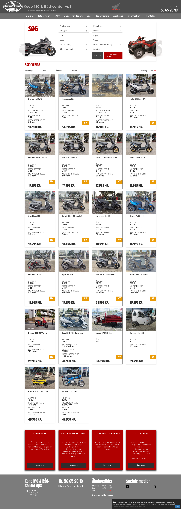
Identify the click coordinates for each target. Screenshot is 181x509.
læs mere (40, 465)
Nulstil (97, 56)
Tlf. (71, 481)
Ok (177, 507)
